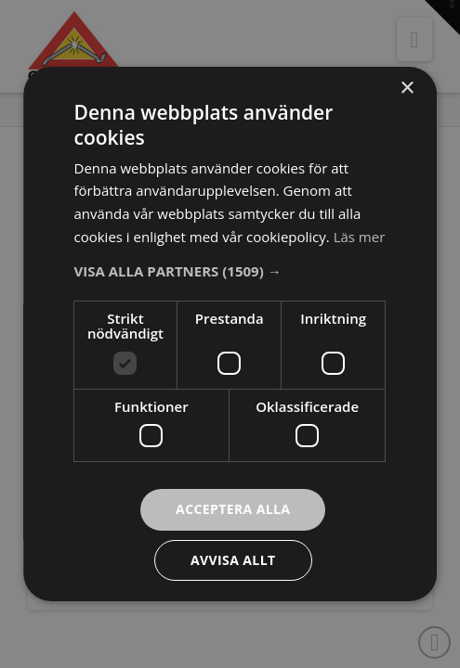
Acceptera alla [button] (233, 509)
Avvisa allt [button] (233, 560)
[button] (230, 271)
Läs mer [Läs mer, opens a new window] (360, 236)
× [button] (407, 89)
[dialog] (230, 334)
